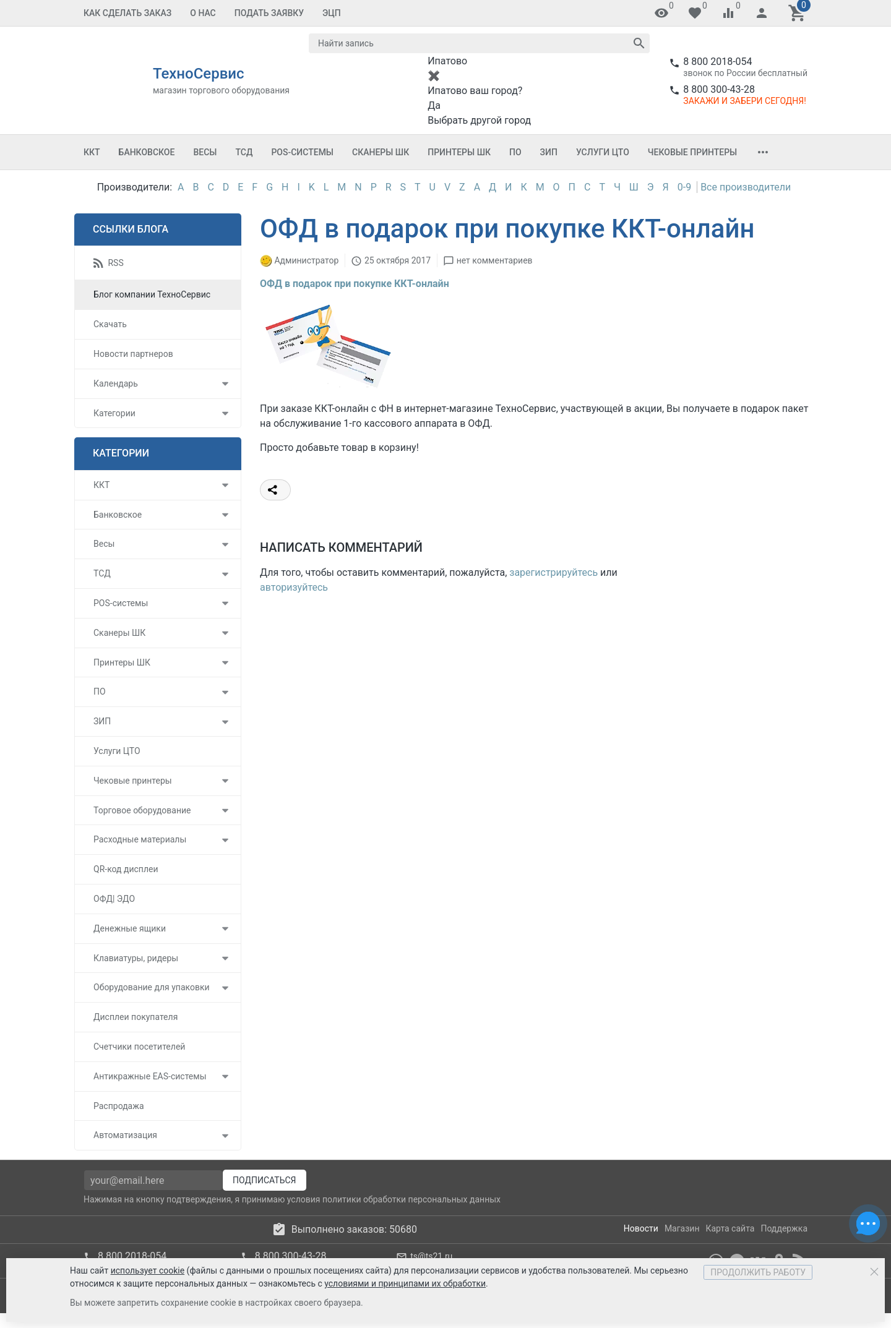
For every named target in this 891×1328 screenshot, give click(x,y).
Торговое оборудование (142, 810)
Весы (205, 152)
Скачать (110, 324)
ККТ (92, 152)
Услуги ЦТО (602, 152)
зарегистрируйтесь (553, 572)
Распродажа (118, 1106)
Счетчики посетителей (139, 1047)
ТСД (243, 152)
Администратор (306, 260)
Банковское (147, 152)
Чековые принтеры (692, 152)
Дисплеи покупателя (135, 1017)
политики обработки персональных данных (411, 1199)
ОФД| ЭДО (114, 899)
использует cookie (147, 1270)
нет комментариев (495, 260)
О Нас (203, 13)
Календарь (115, 383)
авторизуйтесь (294, 587)
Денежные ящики (129, 928)
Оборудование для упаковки (151, 987)
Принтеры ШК (459, 152)
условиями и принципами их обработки (405, 1283)
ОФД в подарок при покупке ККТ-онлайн (354, 283)
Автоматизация (125, 1135)
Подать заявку (269, 13)
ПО (515, 152)
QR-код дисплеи (125, 869)
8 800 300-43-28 (719, 89)
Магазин (682, 1228)
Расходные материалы (139, 839)
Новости (641, 1228)
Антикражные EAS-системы (150, 1076)
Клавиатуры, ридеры (135, 958)
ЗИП (548, 152)
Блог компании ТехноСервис (151, 294)
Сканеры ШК (380, 152)
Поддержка (783, 1228)
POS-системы (302, 152)
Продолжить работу (758, 1272)
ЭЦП (331, 13)
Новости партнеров (133, 354)
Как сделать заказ (127, 13)
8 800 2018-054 (717, 61)
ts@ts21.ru (431, 1256)
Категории (114, 413)
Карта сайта (729, 1228)
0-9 (684, 187)
